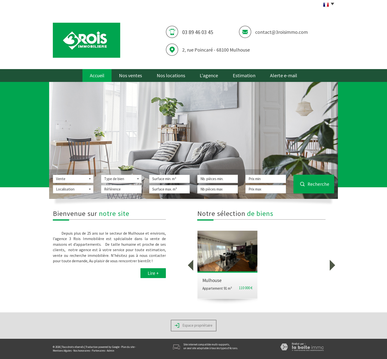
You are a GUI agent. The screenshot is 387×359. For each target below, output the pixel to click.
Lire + (153, 273)
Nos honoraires (81, 350)
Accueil (97, 75)
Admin (110, 350)
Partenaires (98, 350)
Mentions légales (62, 350)
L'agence (209, 75)
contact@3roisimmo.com (281, 32)
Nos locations (171, 75)
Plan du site (128, 347)
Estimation (244, 75)
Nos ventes (130, 75)
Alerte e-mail (283, 75)
